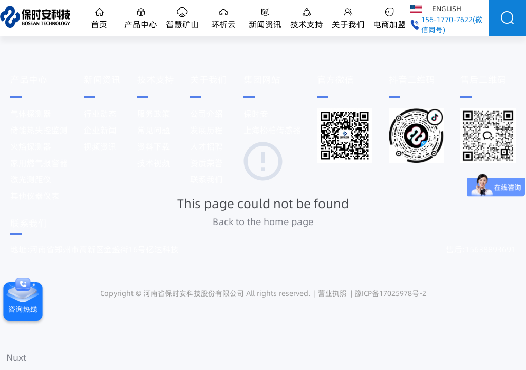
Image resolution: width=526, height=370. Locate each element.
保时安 (255, 113)
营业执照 (332, 293)
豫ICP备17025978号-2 (390, 293)
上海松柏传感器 (272, 130)
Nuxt (16, 357)
